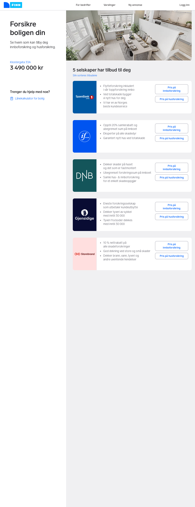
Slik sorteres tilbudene (85, 75)
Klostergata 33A (20, 62)
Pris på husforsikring (172, 99)
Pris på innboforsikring (171, 89)
